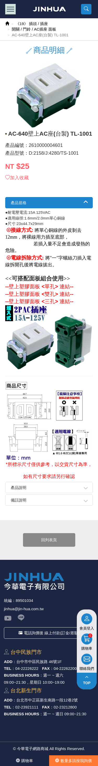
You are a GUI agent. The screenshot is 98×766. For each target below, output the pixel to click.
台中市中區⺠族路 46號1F (39, 661)
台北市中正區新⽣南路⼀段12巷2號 (47, 700)
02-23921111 (26, 707)
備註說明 (18, 500)
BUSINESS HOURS (21, 675)
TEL (7, 668)
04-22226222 (26, 668)
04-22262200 (65, 668)
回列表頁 (49, 540)
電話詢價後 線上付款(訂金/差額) (49, 633)
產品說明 (18, 487)
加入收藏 (17, 177)
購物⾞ (24, 760)
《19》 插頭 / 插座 (32, 23)
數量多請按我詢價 (73, 760)
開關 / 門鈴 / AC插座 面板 (34, 29)
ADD (8, 661)
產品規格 (18, 202)
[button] (86, 9)
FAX (46, 668)
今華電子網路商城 (49, 9)
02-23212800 (65, 707)
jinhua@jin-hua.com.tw (24, 609)
